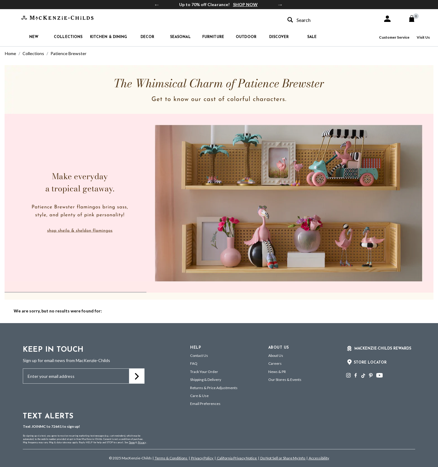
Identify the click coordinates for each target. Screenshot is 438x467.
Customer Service (394, 37)
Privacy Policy (202, 458)
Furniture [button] (213, 37)
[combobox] (329, 20)
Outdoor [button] (246, 37)
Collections (33, 53)
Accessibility (318, 458)
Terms (132, 442)
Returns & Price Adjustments (214, 387)
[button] (387, 19)
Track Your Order (204, 371)
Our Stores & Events (284, 379)
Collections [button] (68, 37)
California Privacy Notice (236, 458)
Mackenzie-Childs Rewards (382, 348)
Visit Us (423, 37)
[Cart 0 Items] (414, 18)
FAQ (193, 363)
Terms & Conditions (171, 458)
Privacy (142, 442)
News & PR (277, 371)
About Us (275, 355)
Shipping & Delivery (205, 379)
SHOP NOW (245, 4)
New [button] (33, 37)
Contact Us (199, 355)
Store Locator (370, 362)
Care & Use (199, 395)
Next (280, 5)
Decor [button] (148, 37)
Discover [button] (279, 37)
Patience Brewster (68, 53)
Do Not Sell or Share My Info (283, 458)
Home (10, 53)
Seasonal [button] (180, 37)
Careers (275, 363)
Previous (157, 5)
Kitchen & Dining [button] (108, 37)
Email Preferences (205, 403)
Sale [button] (312, 37)
